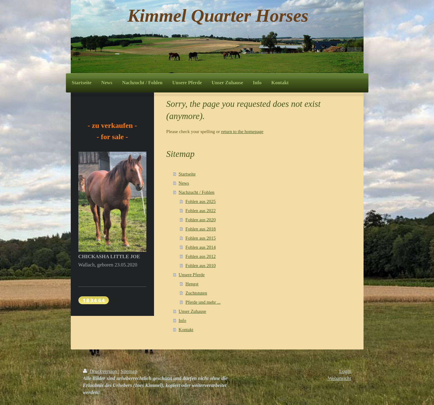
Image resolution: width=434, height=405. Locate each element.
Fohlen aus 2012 (200, 256)
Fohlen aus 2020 (200, 219)
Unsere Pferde (192, 274)
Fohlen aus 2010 (200, 265)
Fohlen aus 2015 (200, 238)
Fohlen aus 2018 (200, 228)
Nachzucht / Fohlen (196, 192)
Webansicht (339, 378)
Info (182, 320)
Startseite (187, 174)
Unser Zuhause (192, 311)
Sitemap (128, 371)
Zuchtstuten (196, 293)
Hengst (192, 283)
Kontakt (186, 329)
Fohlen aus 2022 (200, 210)
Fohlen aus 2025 (200, 201)
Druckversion (100, 371)
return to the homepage (242, 131)
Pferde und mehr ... (203, 302)
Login (345, 371)
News (184, 183)
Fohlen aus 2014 (200, 247)
